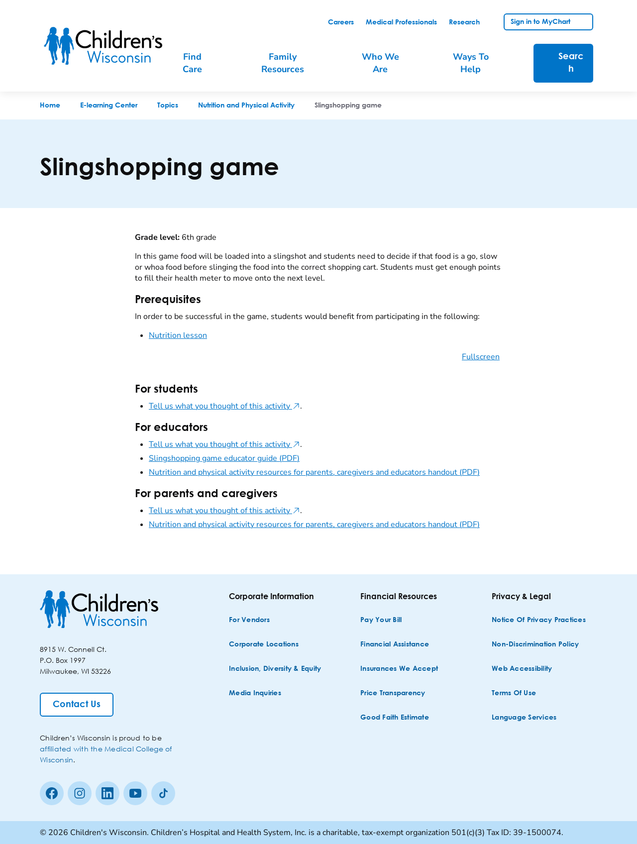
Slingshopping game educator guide (224, 458)
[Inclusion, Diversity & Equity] (275, 669)
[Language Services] (524, 718)
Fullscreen (481, 356)
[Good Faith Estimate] (394, 718)
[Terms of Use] (514, 693)
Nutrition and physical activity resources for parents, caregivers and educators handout (314, 472)
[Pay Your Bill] (381, 620)
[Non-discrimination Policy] (535, 644)
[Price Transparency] (392, 693)
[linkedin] (107, 793)
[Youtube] (135, 793)
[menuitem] (199, 63)
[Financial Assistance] (394, 644)
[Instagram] (80, 793)
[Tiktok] (163, 793)
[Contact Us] (76, 705)
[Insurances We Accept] (399, 669)
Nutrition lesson (178, 335)
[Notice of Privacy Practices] (539, 620)
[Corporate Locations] (264, 644)
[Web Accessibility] (522, 669)
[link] (341, 22)
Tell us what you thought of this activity (224, 406)
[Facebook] (52, 793)
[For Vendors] (249, 620)
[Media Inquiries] (255, 693)
